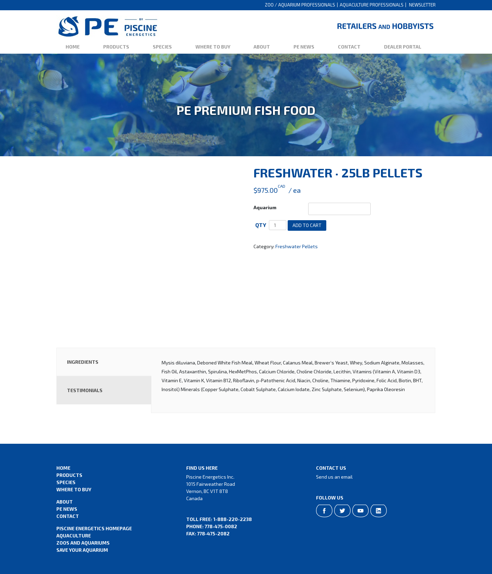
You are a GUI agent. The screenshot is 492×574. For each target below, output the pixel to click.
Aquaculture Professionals (372, 5)
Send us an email (334, 477)
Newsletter (422, 5)
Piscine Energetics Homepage (94, 528)
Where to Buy (212, 47)
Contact (349, 47)
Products (116, 47)
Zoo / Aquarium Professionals (300, 5)
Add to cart (307, 225)
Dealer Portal (402, 47)
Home (73, 47)
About (262, 47)
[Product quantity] (277, 225)
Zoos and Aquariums (83, 543)
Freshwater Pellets (296, 246)
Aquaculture (73, 535)
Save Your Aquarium (82, 550)
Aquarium (265, 207)
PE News (303, 47)
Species (162, 47)
